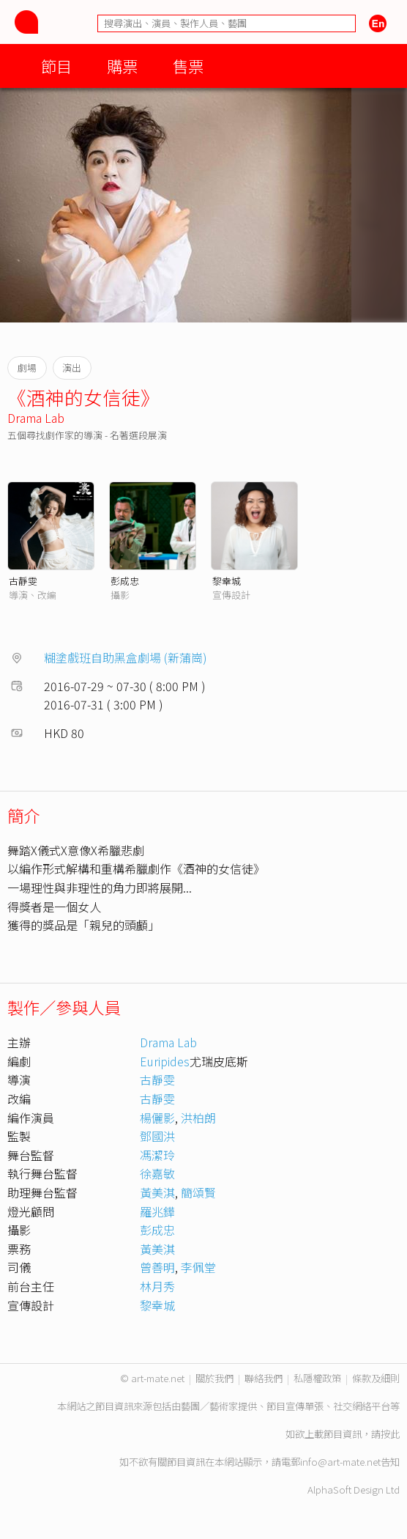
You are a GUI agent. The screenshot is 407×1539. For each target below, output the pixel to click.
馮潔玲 (157, 1155)
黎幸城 (226, 581)
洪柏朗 (198, 1117)
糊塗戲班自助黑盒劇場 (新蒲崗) (125, 657)
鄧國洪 (157, 1136)
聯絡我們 (263, 1378)
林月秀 (157, 1286)
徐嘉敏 (157, 1173)
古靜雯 (23, 581)
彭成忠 (125, 581)
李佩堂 (198, 1267)
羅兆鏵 (157, 1211)
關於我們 (214, 1378)
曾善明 (157, 1267)
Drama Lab (35, 418)
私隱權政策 (317, 1378)
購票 (122, 65)
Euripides (165, 1061)
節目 (56, 65)
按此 (390, 1434)
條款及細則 (376, 1378)
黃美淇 (157, 1192)
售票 (188, 65)
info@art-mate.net (340, 1462)
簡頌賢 (198, 1192)
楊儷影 (157, 1117)
